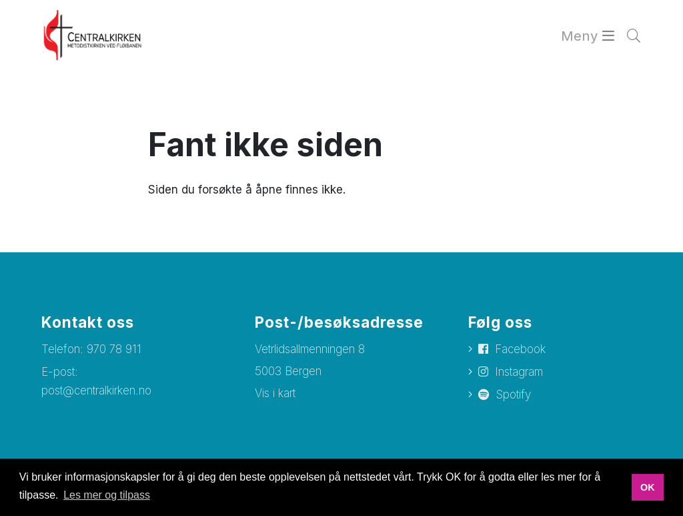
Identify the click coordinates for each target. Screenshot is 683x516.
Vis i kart (275, 393)
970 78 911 (114, 349)
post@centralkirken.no (96, 390)
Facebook (520, 349)
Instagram (519, 371)
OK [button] (647, 487)
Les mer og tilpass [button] (106, 495)
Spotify (513, 394)
